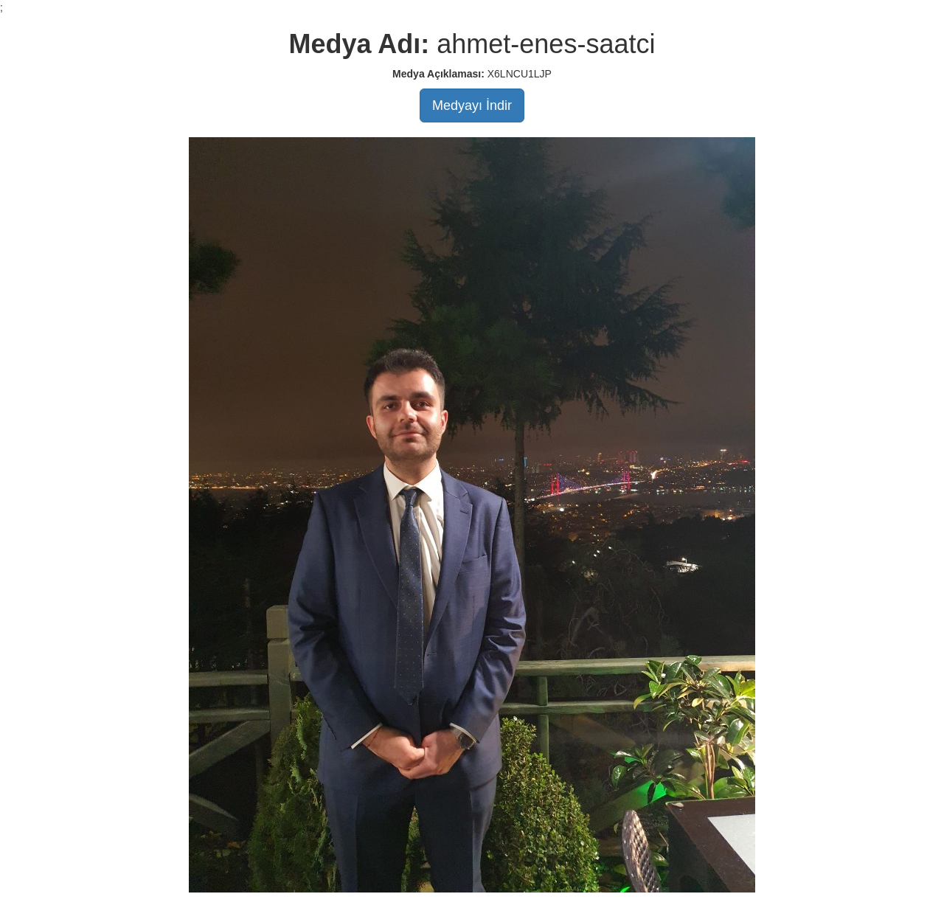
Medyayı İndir (472, 105)
